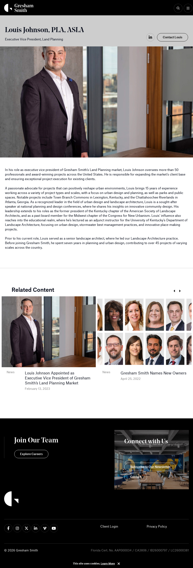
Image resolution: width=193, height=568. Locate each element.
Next (180, 291)
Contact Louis (172, 37)
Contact (135, 476)
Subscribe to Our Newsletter (150, 467)
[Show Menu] (188, 8)
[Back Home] (19, 8)
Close (118, 563)
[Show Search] (178, 8)
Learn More (108, 563)
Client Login (109, 526)
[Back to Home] (31, 499)
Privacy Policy (157, 526)
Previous (174, 291)
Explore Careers (31, 454)
